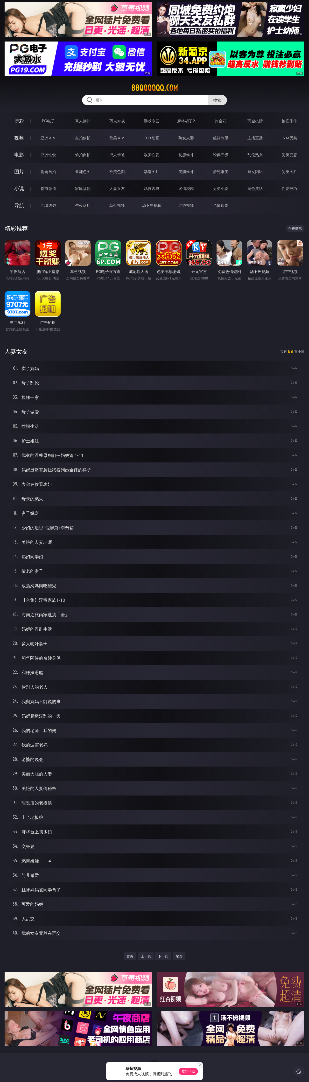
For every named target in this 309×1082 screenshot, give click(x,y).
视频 (19, 137)
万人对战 (117, 121)
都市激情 (48, 188)
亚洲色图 (83, 171)
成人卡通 (117, 154)
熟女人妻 (186, 137)
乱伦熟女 (255, 154)
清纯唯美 (220, 171)
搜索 (217, 100)
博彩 (19, 121)
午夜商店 (83, 205)
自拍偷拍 (83, 137)
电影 (19, 154)
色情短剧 (220, 205)
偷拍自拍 (83, 154)
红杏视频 (186, 205)
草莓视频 (117, 205)
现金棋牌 (255, 121)
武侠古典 (151, 188)
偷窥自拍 (48, 171)
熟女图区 (255, 171)
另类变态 (289, 154)
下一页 (163, 956)
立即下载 (188, 1071)
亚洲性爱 (48, 154)
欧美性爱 (151, 154)
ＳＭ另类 (289, 137)
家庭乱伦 (83, 188)
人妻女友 (117, 188)
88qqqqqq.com (154, 88)
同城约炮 (48, 205)
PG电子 (48, 121)
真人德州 (83, 121)
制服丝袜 (186, 154)
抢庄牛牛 (289, 121)
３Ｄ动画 (151, 137)
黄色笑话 (255, 188)
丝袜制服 (220, 137)
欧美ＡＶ (117, 137)
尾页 (179, 956)
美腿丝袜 (186, 171)
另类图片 (289, 171)
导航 (19, 205)
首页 (129, 956)
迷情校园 (186, 188)
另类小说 (220, 188)
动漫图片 (151, 171)
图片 (19, 171)
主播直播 (255, 137)
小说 (19, 188)
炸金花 (220, 121)
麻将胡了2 (186, 121)
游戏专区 (151, 121)
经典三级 (220, 154)
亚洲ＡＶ (48, 137)
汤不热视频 (151, 205)
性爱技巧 (289, 188)
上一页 (146, 956)
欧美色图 (117, 171)
